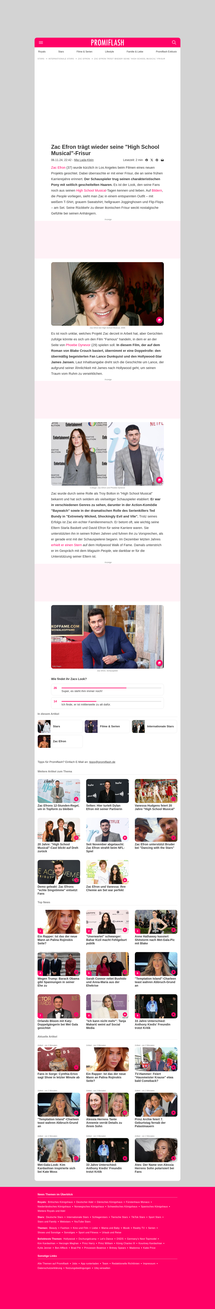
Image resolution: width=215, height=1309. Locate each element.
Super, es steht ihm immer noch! (81, 691)
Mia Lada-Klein (84, 160)
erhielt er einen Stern (66, 545)
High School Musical (91, 190)
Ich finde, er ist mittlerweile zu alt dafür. (86, 704)
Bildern (157, 190)
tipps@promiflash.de (102, 761)
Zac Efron (58, 167)
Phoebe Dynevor (78, 345)
